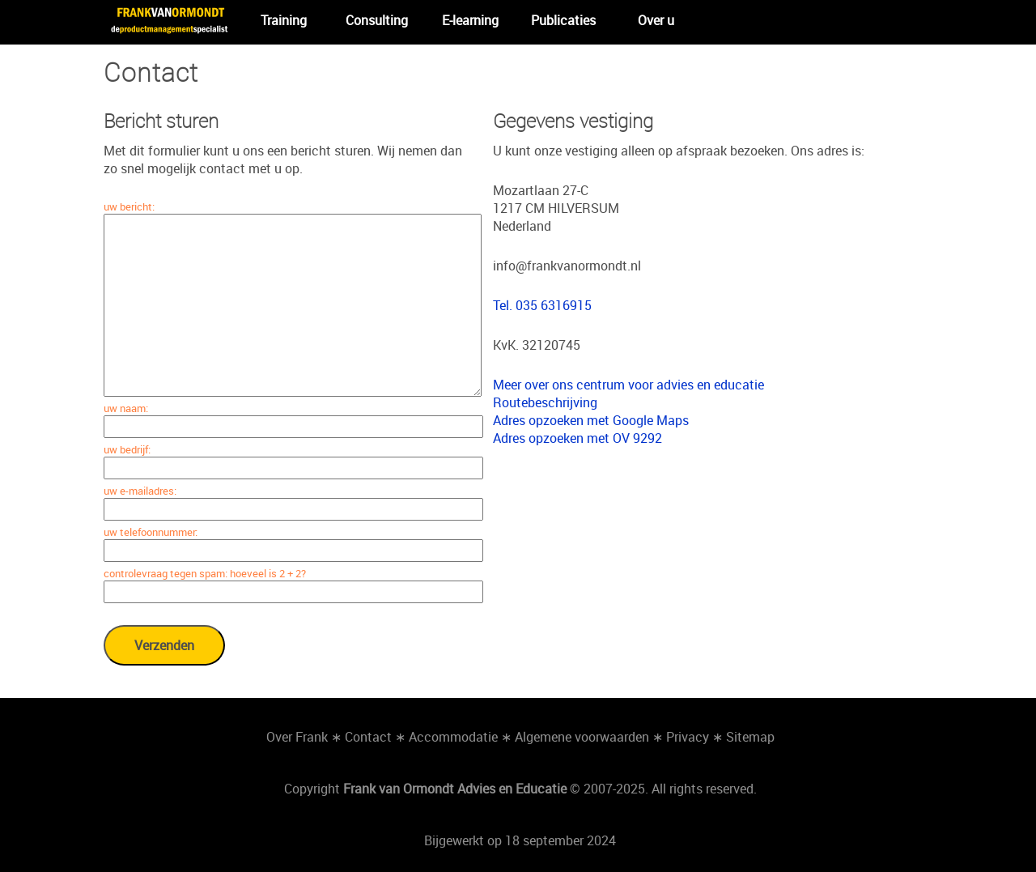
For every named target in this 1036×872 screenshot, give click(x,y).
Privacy (687, 737)
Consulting (377, 20)
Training (284, 20)
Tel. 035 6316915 (542, 305)
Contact (368, 737)
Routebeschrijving (545, 402)
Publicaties (563, 20)
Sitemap (750, 737)
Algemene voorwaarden (582, 737)
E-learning (470, 20)
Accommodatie (453, 737)
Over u (656, 20)
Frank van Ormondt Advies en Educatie (455, 789)
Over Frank (297, 737)
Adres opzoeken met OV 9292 (577, 438)
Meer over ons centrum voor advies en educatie (628, 384)
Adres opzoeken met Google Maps (591, 420)
